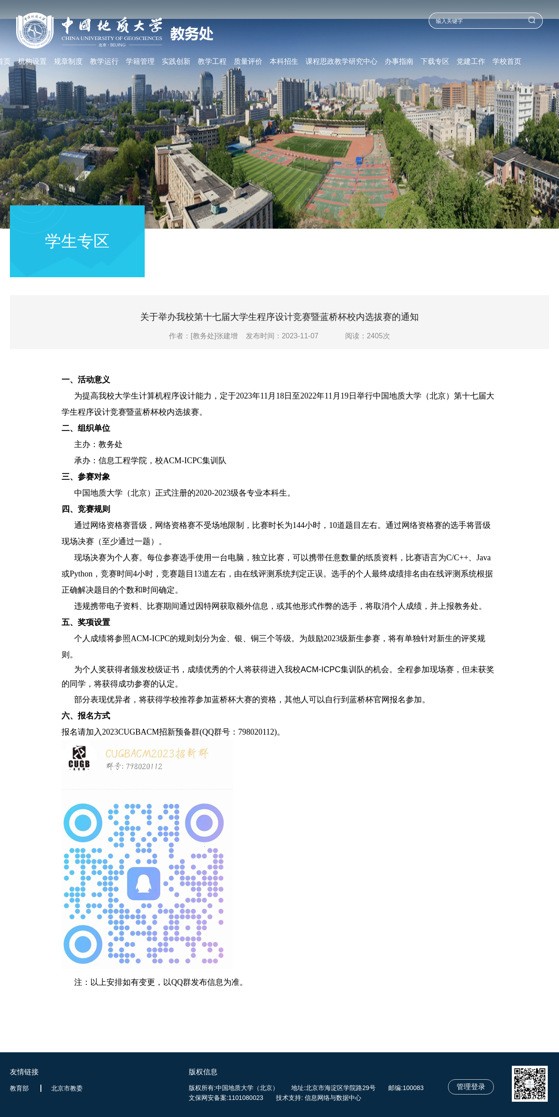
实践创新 (176, 61)
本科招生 (284, 61)
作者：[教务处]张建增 (206, 336)
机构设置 (32, 61)
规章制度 (68, 61)
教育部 (19, 1088)
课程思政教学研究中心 (341, 61)
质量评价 (248, 61)
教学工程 (212, 61)
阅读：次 (367, 336)
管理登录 (471, 1086)
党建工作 (471, 61)
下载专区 (435, 61)
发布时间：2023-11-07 (282, 336)
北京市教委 (67, 1088)
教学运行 (104, 61)
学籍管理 (140, 61)
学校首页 (506, 61)
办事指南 (399, 61)
